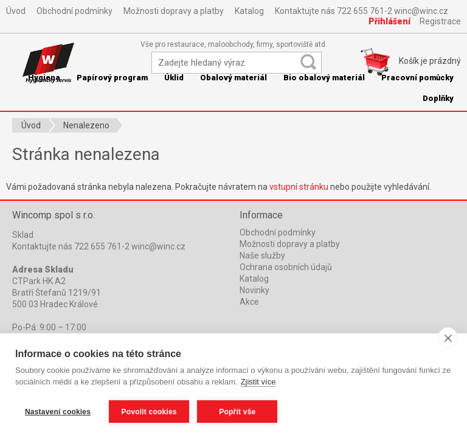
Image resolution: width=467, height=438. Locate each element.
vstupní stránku (298, 187)
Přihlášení (389, 21)
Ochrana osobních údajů (286, 267)
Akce (249, 302)
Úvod (16, 11)
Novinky (254, 290)
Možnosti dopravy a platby (173, 11)
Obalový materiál (233, 77)
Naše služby (262, 255)
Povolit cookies (149, 412)
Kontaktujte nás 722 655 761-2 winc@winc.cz (361, 11)
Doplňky (438, 98)
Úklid (174, 77)
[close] (448, 338)
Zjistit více (258, 382)
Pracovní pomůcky (417, 77)
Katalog (249, 11)
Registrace (440, 21)
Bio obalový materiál (324, 77)
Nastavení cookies (58, 412)
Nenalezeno (86, 125)
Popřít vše (238, 412)
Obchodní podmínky (74, 11)
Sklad (22, 235)
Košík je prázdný (430, 61)
